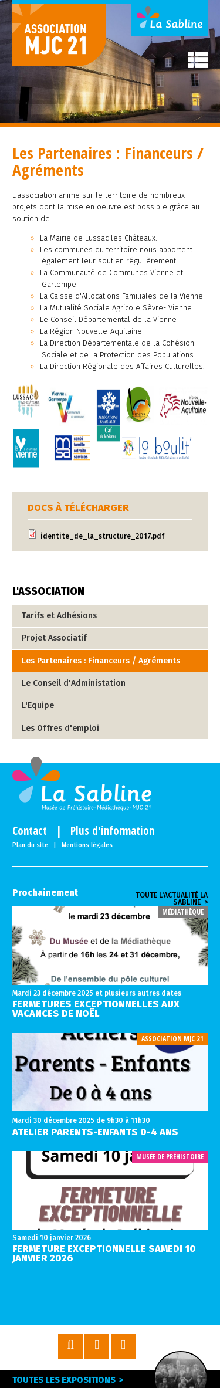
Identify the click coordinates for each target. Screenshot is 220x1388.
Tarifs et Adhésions (59, 616)
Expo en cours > (181, 1378)
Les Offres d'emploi (60, 728)
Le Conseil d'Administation (74, 683)
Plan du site (30, 845)
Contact (29, 831)
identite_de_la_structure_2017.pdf (102, 536)
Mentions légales (87, 845)
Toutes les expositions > (68, 1380)
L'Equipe (38, 705)
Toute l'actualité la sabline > (172, 899)
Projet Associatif (54, 638)
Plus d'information (112, 831)
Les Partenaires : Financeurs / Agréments (101, 661)
